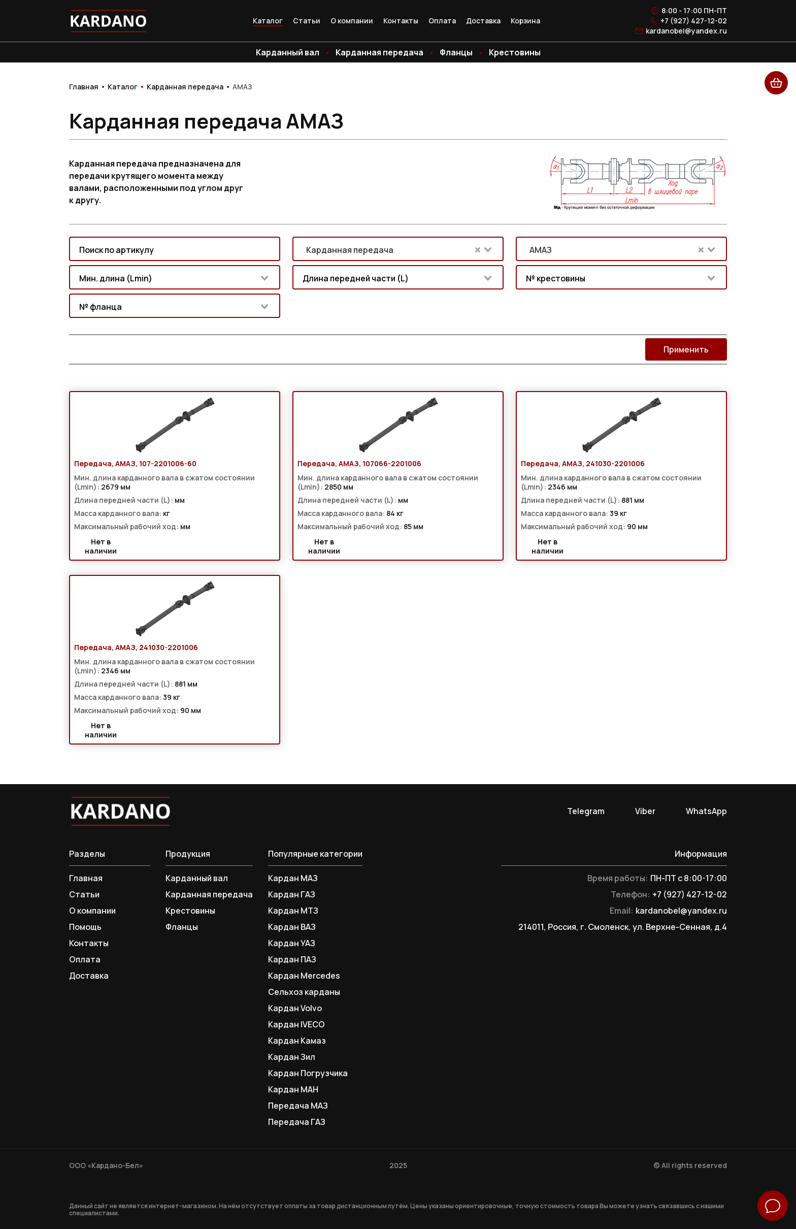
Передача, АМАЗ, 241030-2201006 (583, 463)
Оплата (442, 20)
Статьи (306, 20)
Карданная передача (379, 52)
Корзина (525, 20)
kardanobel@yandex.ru (686, 31)
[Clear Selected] (477, 249)
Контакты (400, 20)
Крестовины (515, 52)
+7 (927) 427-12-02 (693, 20)
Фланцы (456, 52)
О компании (351, 20)
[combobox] (174, 249)
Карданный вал (287, 52)
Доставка (483, 20)
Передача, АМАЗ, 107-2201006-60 (135, 463)
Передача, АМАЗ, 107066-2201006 (359, 463)
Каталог (268, 20)
